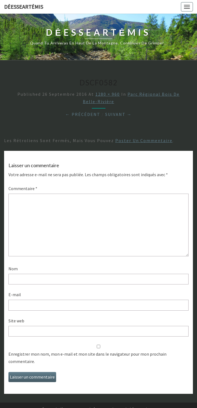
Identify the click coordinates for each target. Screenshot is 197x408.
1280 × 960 (107, 94)
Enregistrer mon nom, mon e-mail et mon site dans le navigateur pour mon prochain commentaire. (87, 357)
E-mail (14, 294)
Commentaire (22, 188)
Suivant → (118, 114)
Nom (13, 268)
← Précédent (82, 114)
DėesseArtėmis (23, 6)
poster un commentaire (143, 140)
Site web (16, 320)
